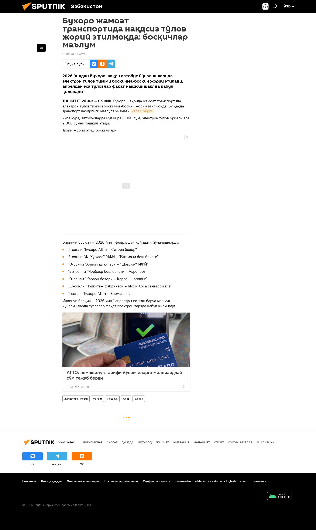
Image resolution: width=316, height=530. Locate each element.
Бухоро (138, 398)
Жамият (97, 398)
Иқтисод (145, 442)
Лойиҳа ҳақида (51, 481)
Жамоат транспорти (76, 398)
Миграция (181, 442)
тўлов (126, 398)
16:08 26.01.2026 (74, 54)
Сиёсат (112, 442)
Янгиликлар (93, 442)
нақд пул (112, 398)
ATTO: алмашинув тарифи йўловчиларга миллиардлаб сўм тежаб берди (124, 375)
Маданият (201, 442)
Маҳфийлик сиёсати (156, 481)
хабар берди (142, 111)
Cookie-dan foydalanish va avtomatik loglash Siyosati (211, 481)
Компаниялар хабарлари (121, 481)
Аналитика (265, 442)
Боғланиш (29, 481)
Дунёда (128, 442)
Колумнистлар (240, 442)
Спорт (219, 442)
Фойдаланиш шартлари (83, 481)
